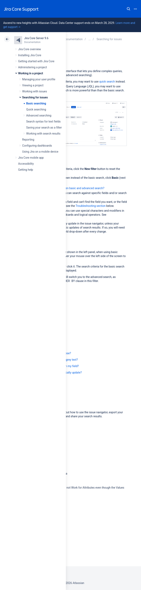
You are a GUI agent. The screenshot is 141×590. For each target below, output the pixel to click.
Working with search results (43, 133)
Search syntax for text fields (43, 121)
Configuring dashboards (37, 145)
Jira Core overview (29, 49)
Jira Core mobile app (31, 157)
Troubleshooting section (91, 205)
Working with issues (34, 91)
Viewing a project (33, 85)
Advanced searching (38, 115)
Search (128, 9)
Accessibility (26, 163)
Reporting (28, 139)
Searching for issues (35, 97)
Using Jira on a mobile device (40, 151)
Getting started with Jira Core (36, 61)
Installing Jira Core (29, 55)
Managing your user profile (38, 79)
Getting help (25, 169)
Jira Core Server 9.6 (36, 38)
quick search (107, 81)
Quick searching (36, 109)
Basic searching (36, 103)
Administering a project (32, 67)
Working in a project (30, 73)
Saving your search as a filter (44, 127)
